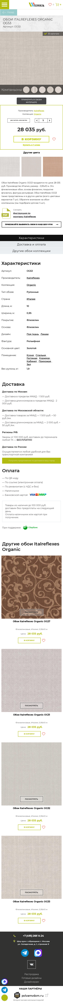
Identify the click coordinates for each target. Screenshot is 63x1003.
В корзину (31, 139)
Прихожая (45, 361)
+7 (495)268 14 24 (4, 998)
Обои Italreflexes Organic (31, 621)
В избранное (54, 139)
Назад (10, 12)
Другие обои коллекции (31, 251)
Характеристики (31, 238)
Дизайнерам (31, 982)
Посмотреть (31, 612)
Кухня (30, 355)
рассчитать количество (18, 120)
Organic (37, 114)
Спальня (41, 355)
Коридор (44, 358)
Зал (29, 364)
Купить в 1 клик (31, 145)
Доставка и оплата (31, 244)
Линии (45, 334)
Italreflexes (39, 111)
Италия (31, 299)
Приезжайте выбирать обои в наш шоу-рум (29, 224)
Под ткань (33, 334)
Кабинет (32, 361)
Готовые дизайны (32, 978)
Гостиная (32, 358)
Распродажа (31, 974)
